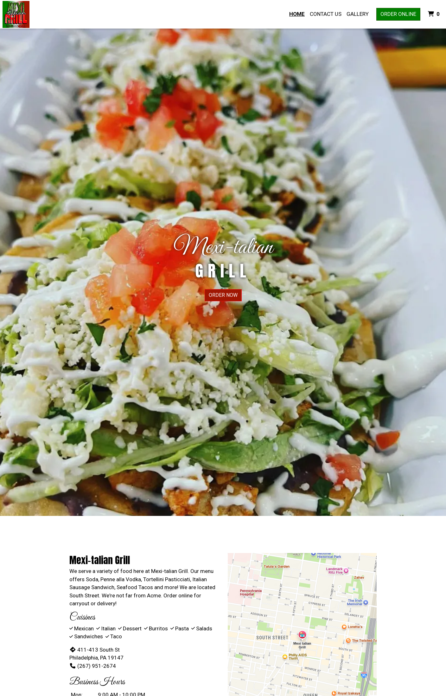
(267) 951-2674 (92, 666)
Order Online (398, 14)
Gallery (358, 14)
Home (297, 14)
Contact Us (325, 14)
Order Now (223, 295)
